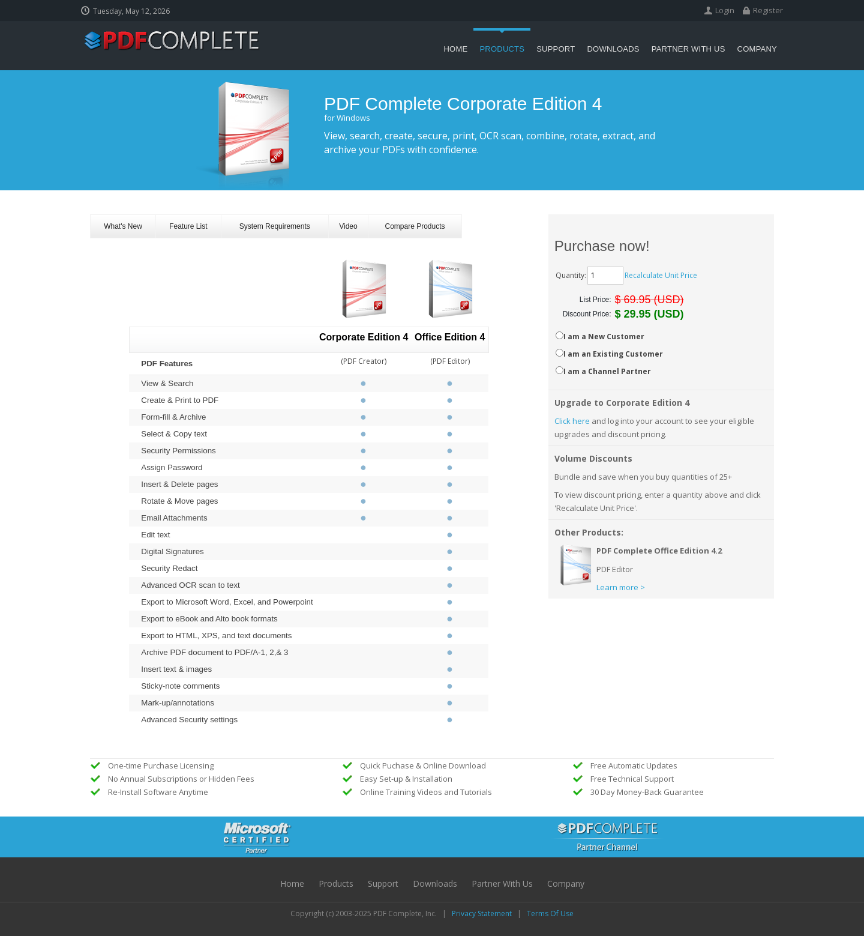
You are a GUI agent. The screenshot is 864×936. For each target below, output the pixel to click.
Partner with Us (502, 883)
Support (383, 883)
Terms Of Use (550, 913)
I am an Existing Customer (613, 354)
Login (724, 10)
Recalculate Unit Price (661, 275)
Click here (572, 420)
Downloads (435, 883)
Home (292, 883)
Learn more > (620, 587)
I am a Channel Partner (607, 371)
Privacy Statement (482, 913)
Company (565, 883)
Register (768, 10)
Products (336, 883)
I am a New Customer (603, 336)
